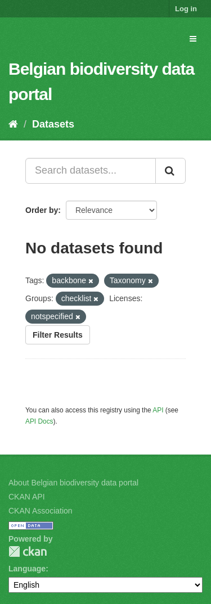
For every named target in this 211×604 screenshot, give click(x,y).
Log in (186, 8)
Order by (41, 210)
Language (27, 568)
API (157, 410)
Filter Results (58, 334)
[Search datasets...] (90, 171)
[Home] (13, 124)
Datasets (53, 124)
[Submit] (170, 171)
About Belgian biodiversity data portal (73, 482)
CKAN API (26, 496)
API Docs (39, 421)
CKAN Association (40, 510)
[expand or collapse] (193, 39)
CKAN (27, 551)
